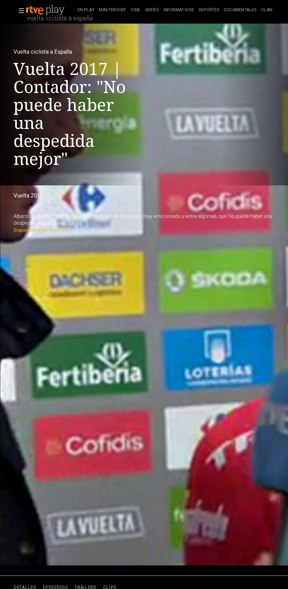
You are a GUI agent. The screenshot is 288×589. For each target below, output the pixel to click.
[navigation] (175, 10)
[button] (20, 10)
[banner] (50, 10)
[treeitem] (86, 10)
